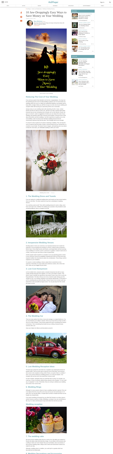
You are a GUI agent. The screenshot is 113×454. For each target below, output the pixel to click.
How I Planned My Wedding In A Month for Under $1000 (84, 33)
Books (39, 5)
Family (102, 5)
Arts (8, 5)
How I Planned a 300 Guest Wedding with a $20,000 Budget (84, 83)
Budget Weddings (83, 30)
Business (55, 5)
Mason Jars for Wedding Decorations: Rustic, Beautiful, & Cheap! (84, 17)
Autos (23, 5)
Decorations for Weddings (85, 13)
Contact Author (37, 25)
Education (70, 5)
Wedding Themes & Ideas (84, 22)
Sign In (102, 2)
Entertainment (86, 5)
